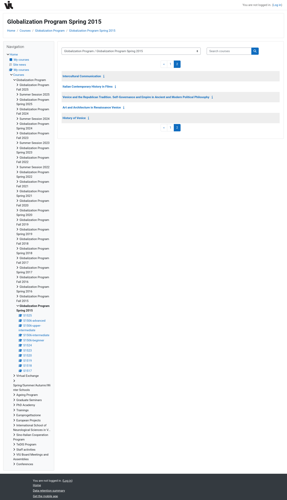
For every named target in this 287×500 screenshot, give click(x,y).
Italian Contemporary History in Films (88, 86)
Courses (25, 30)
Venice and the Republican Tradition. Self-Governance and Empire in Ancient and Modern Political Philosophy (136, 97)
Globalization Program (50, 30)
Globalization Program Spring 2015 (92, 30)
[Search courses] (229, 51)
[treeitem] (29, 259)
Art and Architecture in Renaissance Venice (92, 107)
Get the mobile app (45, 496)
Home (11, 30)
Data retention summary (49, 490)
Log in (277, 5)
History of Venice (74, 118)
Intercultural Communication (82, 76)
